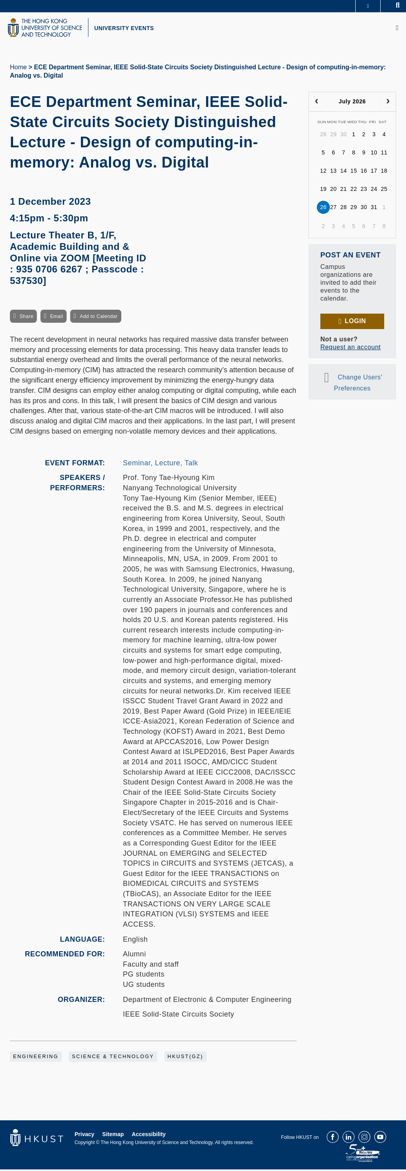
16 (363, 172)
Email (56, 318)
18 (384, 172)
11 (384, 154)
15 (353, 172)
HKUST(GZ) (185, 1058)
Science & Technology (113, 1058)
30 (343, 136)
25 (384, 191)
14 (343, 172)
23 (363, 191)
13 (333, 172)
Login (355, 322)
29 (333, 136)
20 (333, 191)
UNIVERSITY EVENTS (129, 29)
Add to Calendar (99, 318)
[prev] (316, 103)
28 (323, 136)
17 (374, 172)
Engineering (36, 1058)
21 (343, 191)
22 (353, 191)
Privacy (84, 1136)
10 (374, 154)
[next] (388, 103)
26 (323, 209)
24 (374, 191)
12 (323, 172)
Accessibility (149, 1136)
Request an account (350, 348)
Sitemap (113, 1136)
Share (26, 318)
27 (333, 209)
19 (323, 191)
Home (18, 68)
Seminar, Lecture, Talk (160, 464)
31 (374, 209)
